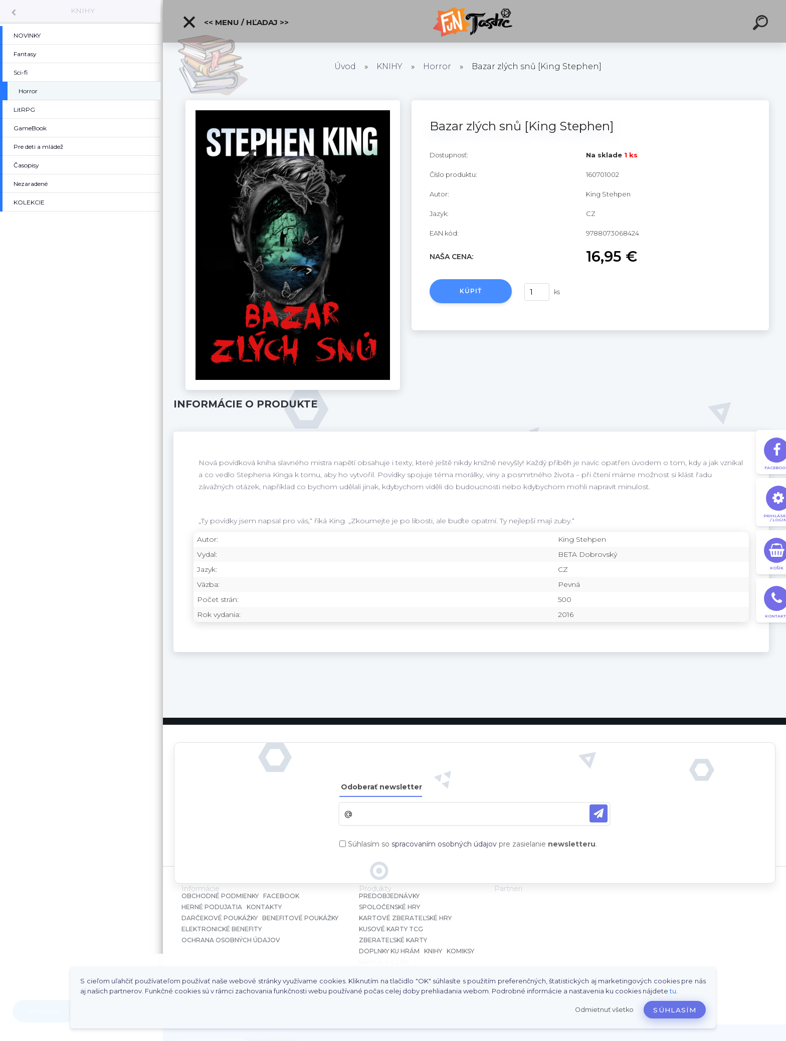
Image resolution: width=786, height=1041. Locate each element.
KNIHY (83, 10)
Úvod (345, 66)
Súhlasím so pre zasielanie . (472, 844)
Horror (437, 66)
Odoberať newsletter (381, 786)
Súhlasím (674, 1010)
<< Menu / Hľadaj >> (235, 22)
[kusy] (536, 292)
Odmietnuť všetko (604, 1009)
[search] (762, 24)
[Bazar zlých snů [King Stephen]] (292, 103)
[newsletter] (599, 813)
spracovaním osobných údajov (444, 844)
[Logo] (474, 21)
